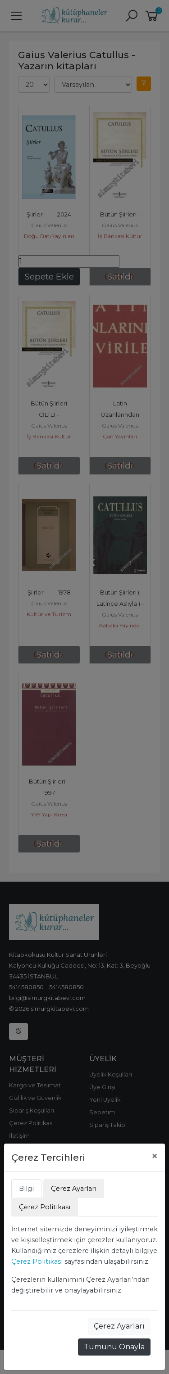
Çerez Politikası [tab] (44, 1207)
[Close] (154, 1156)
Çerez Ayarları (119, 1326)
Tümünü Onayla (114, 1346)
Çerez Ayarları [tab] (73, 1189)
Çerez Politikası (37, 1261)
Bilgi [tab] (26, 1189)
